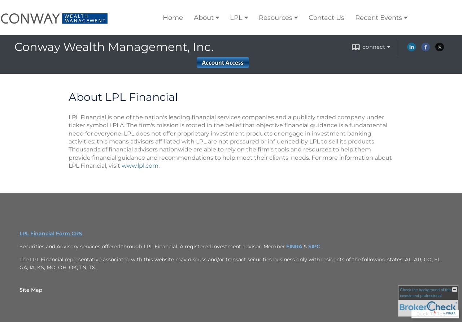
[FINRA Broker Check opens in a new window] (428, 301)
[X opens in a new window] (439, 49)
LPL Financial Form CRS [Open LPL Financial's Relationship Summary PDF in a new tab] (50, 233)
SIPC (314, 246)
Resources (275, 18)
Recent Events (378, 18)
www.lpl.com (140, 165)
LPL (236, 18)
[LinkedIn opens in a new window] (411, 49)
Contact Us (326, 18)
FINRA (295, 246)
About (204, 18)
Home (173, 18)
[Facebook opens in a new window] (425, 49)
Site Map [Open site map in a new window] (31, 290)
